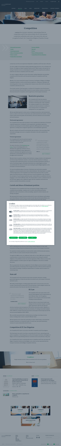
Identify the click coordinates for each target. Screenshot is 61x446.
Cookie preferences (31, 241)
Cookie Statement (45, 206)
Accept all (13, 237)
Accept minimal (23, 237)
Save (32, 237)
